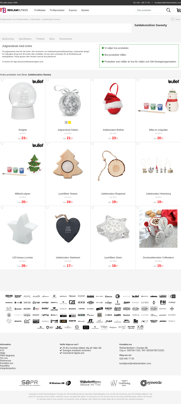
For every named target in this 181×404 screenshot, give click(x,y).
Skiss (52, 39)
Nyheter (85, 10)
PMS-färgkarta (7, 355)
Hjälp (2, 353)
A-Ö (2, 350)
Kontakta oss (6, 363)
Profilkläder (40, 10)
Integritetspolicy (8, 368)
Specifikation (25, 39)
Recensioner (65, 39)
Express (73, 10)
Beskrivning (8, 39)
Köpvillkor (5, 366)
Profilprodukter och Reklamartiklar (14, 19)
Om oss (4, 358)
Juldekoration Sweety (51, 19)
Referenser (5, 360)
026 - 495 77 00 (143, 3)
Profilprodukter (57, 10)
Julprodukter (35, 19)
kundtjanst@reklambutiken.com (168, 3)
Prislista (40, 39)
